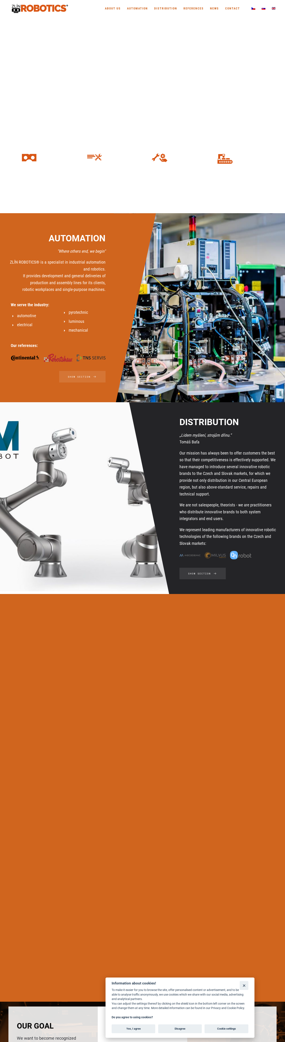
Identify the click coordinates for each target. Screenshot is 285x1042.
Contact (232, 8)
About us (113, 8)
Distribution (165, 8)
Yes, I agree (133, 1028)
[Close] (244, 985)
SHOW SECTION (82, 377)
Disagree (180, 1028)
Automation (137, 8)
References (193, 8)
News (214, 8)
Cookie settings (226, 1028)
